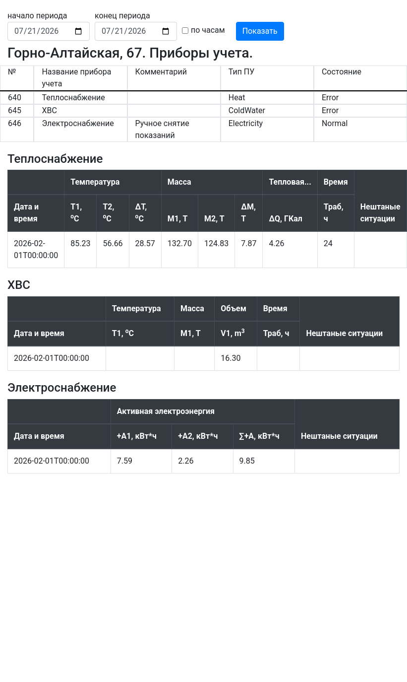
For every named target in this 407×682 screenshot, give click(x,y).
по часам (208, 30)
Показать (260, 31)
